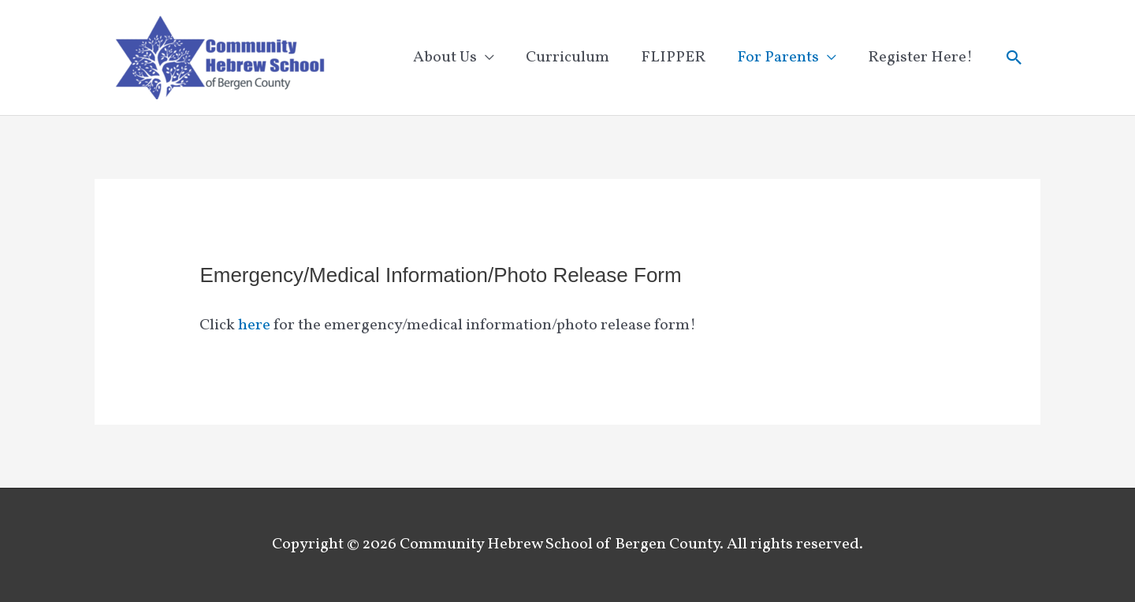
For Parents (778, 57)
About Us (445, 57)
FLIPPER (673, 57)
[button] (1014, 57)
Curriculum (567, 57)
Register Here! (920, 57)
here (254, 325)
